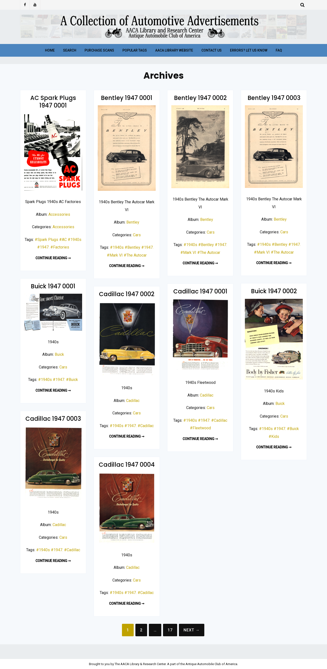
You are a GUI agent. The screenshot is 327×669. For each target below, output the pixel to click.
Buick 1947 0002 (274, 291)
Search (69, 50)
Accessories (59, 214)
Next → (192, 630)
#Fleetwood (200, 428)
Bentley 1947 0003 (274, 98)
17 (170, 630)
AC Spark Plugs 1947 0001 (53, 101)
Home (50, 50)
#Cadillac (219, 420)
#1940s (74, 239)
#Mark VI (115, 255)
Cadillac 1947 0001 (200, 291)
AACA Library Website (174, 50)
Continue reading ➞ (53, 258)
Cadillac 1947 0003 (53, 419)
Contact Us (211, 50)
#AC (63, 239)
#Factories (59, 247)
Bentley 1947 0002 (200, 98)
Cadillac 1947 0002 (126, 294)
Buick (59, 354)
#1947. (43, 247)
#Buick (72, 379)
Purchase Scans (99, 50)
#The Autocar (135, 255)
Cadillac (206, 395)
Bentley (132, 222)
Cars (137, 235)
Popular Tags (134, 50)
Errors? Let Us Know (248, 50)
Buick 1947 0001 (53, 286)
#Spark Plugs (46, 239)
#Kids (274, 436)
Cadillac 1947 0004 (127, 465)
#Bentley (132, 247)
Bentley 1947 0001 (126, 98)
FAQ (279, 50)
